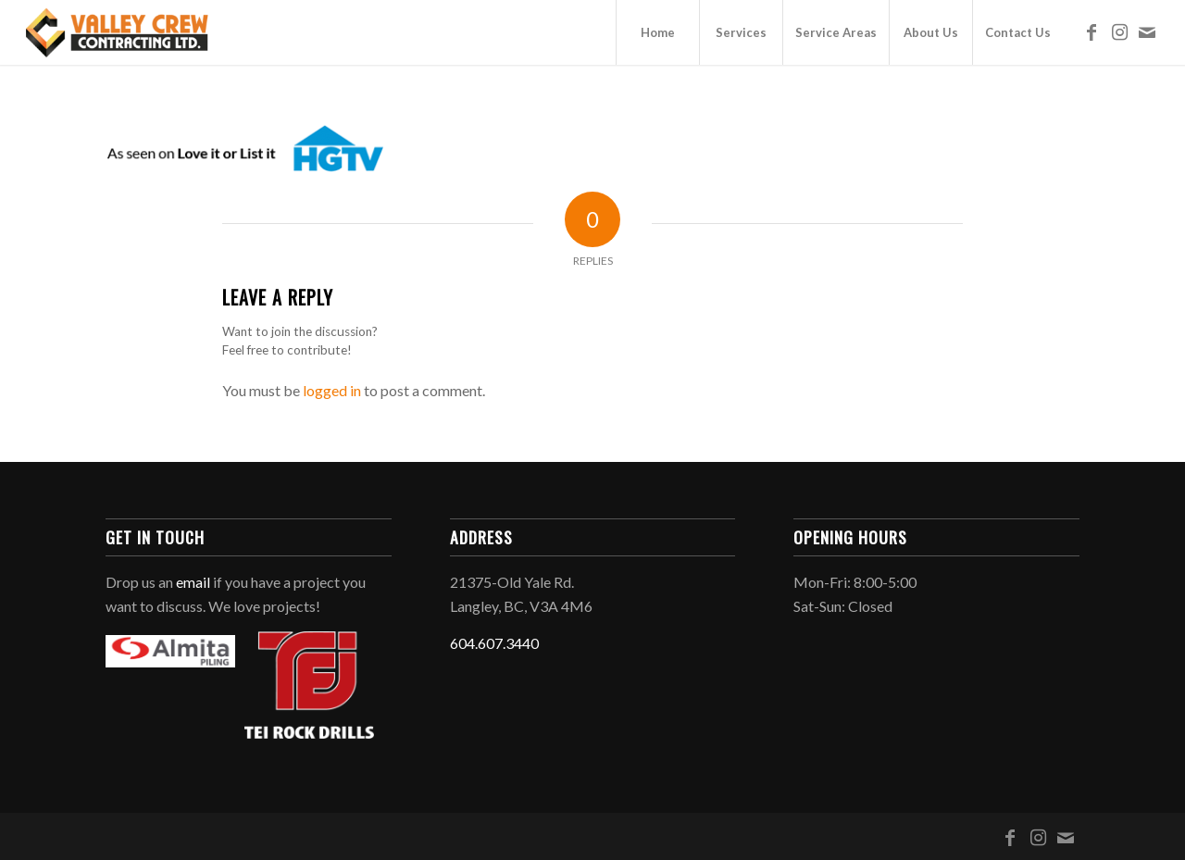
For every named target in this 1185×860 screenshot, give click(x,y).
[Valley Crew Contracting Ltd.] (117, 32)
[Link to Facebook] (1091, 31)
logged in (332, 390)
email (193, 582)
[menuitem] (657, 32)
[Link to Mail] (1147, 31)
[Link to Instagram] (1119, 31)
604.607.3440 (494, 643)
